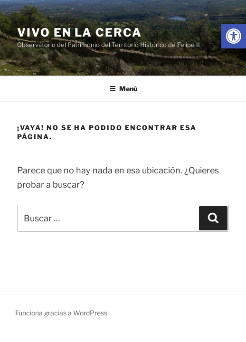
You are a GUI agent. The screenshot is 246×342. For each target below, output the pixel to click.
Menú (123, 89)
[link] (233, 36)
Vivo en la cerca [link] (79, 32)
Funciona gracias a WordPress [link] (61, 313)
